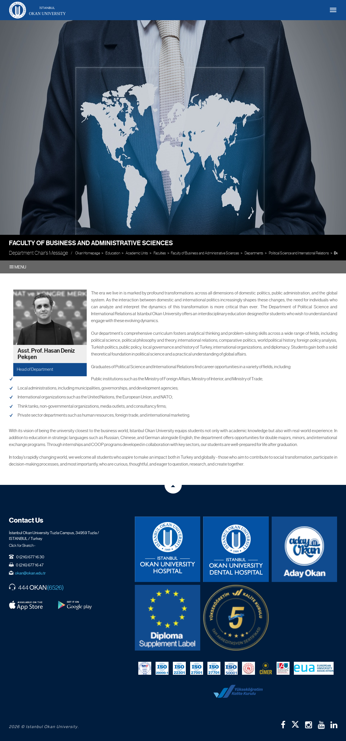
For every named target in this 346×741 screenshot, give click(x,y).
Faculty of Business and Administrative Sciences (91, 243)
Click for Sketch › (22, 545)
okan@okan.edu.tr (30, 573)
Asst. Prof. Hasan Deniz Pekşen (46, 354)
